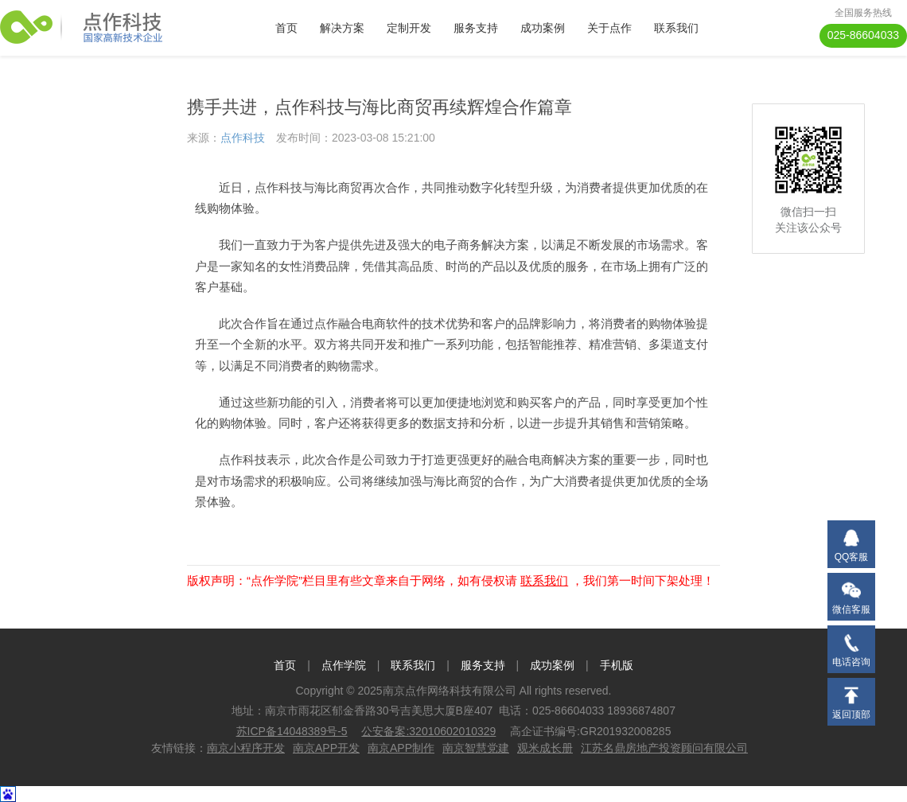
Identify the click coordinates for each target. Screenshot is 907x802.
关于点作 (609, 27)
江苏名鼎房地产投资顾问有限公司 (664, 748)
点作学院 (343, 665)
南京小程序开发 (246, 748)
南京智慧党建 (475, 748)
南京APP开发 (326, 748)
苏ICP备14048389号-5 (292, 731)
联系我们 (676, 27)
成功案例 (542, 27)
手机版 (616, 665)
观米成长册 (545, 748)
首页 (286, 27)
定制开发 (409, 27)
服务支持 (476, 27)
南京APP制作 (401, 748)
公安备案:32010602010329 (428, 731)
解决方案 (342, 27)
